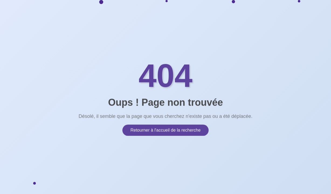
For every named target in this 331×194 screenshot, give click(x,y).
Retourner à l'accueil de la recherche (165, 128)
